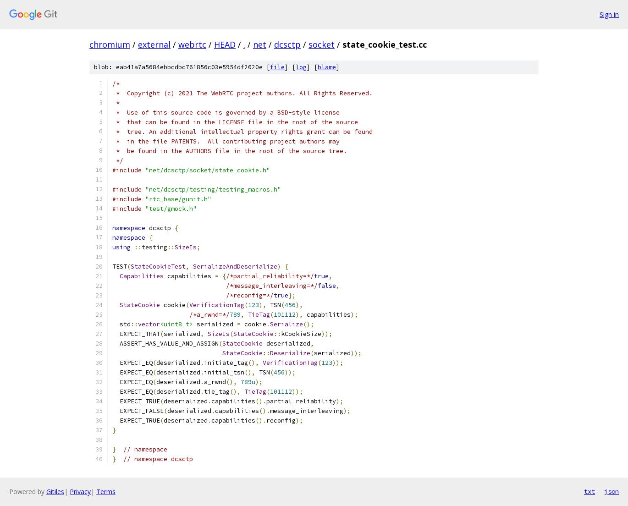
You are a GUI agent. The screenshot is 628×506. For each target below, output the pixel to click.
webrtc (192, 44)
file (277, 67)
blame (327, 67)
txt (589, 491)
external (154, 44)
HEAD (225, 44)
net (259, 44)
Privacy (80, 491)
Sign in (609, 14)
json (611, 491)
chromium (109, 44)
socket (321, 44)
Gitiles (55, 491)
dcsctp (287, 44)
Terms (106, 491)
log (301, 67)
